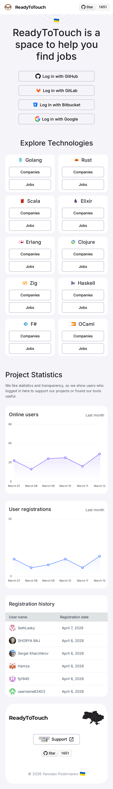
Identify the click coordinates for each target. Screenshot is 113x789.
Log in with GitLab (56, 90)
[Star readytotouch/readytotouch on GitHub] (87, 7)
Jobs (30, 184)
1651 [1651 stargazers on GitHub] (103, 7)
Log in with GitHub (56, 76)
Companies (30, 172)
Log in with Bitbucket (56, 104)
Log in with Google (56, 119)
